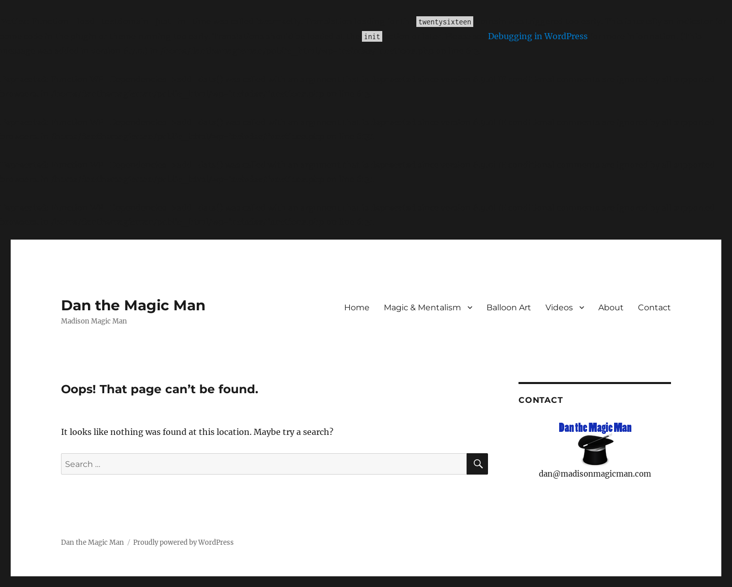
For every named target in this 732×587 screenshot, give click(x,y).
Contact (654, 307)
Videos (559, 307)
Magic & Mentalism (422, 307)
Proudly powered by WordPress (183, 542)
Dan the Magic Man (133, 305)
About (611, 307)
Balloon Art (508, 307)
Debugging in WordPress (538, 36)
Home (357, 307)
